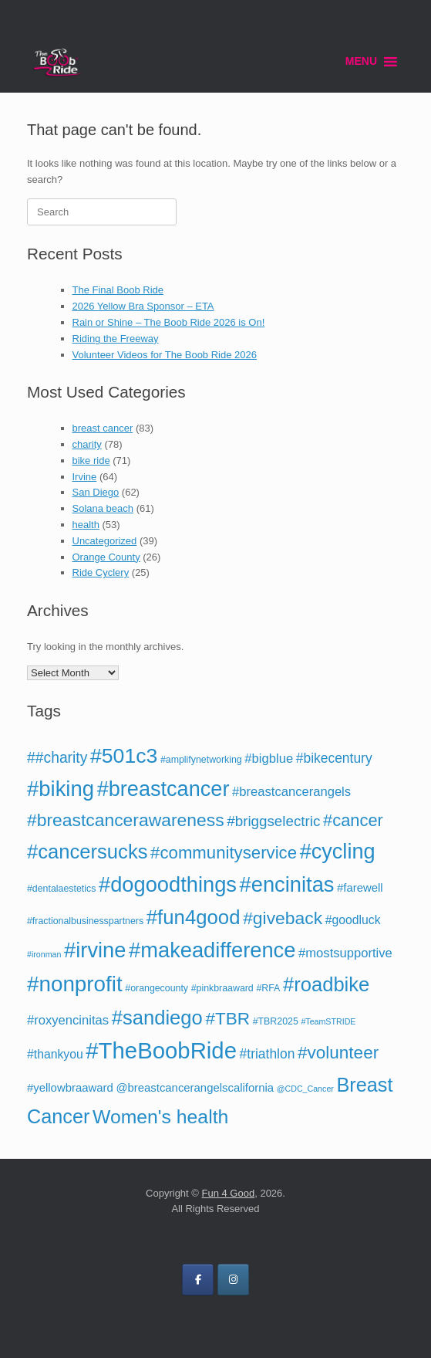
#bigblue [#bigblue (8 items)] (268, 758)
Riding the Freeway (115, 338)
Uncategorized (104, 541)
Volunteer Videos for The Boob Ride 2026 (164, 355)
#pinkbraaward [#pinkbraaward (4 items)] (222, 988)
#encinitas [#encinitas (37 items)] (287, 884)
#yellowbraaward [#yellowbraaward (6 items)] (70, 1088)
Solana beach (103, 508)
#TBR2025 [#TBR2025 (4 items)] (275, 1021)
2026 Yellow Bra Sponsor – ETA (143, 306)
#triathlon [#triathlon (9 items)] (267, 1054)
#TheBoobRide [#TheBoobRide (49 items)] (161, 1050)
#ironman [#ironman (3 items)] (44, 954)
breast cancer (102, 428)
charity (87, 444)
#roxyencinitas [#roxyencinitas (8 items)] (68, 1020)
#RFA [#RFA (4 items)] (268, 988)
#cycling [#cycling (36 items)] (337, 851)
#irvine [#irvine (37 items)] (95, 950)
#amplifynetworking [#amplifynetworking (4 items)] (201, 759)
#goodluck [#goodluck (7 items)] (353, 919)
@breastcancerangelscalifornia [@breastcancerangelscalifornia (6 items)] (195, 1088)
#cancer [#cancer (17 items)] (353, 820)
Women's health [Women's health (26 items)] (160, 1116)
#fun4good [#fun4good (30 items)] (193, 917)
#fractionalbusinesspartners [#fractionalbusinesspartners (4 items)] (85, 921)
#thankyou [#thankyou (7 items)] (55, 1054)
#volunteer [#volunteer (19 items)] (338, 1052)
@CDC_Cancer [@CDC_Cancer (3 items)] (305, 1088)
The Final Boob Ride (118, 290)
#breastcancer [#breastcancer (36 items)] (163, 789)
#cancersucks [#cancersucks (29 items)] (87, 851)
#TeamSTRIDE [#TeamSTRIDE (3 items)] (328, 1021)
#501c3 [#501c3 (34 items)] (123, 755)
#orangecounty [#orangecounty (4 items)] (156, 988)
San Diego (96, 492)
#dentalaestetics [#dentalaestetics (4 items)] (61, 888)
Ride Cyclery (101, 572)
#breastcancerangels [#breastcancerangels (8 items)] (291, 791)
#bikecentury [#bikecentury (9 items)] (334, 758)
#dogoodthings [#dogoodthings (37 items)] (168, 884)
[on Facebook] (198, 1279)
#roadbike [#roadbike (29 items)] (326, 984)
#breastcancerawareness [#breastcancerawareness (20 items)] (125, 820)
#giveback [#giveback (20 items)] (282, 918)
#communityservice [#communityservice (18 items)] (223, 852)
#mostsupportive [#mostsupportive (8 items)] (345, 953)
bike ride (91, 460)
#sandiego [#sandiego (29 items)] (157, 1017)
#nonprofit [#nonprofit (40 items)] (75, 984)
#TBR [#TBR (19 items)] (227, 1018)
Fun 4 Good (228, 1193)
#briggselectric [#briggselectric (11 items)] (273, 821)
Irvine (84, 477)
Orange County (106, 557)
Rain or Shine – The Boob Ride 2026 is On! (168, 322)
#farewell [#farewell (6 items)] (360, 888)
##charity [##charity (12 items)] (57, 758)
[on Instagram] (233, 1279)
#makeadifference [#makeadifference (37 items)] (212, 950)
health (85, 524)
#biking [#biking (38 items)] (60, 789)
